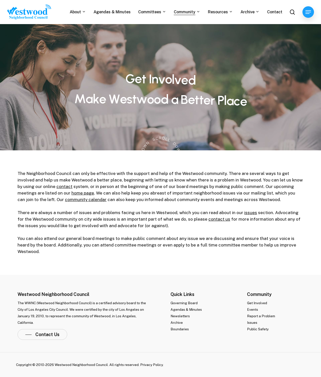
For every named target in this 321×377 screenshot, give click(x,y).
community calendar (86, 199)
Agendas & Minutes (186, 309)
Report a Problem (261, 316)
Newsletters (180, 316)
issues (250, 212)
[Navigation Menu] (308, 12)
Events (252, 309)
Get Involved (257, 303)
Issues (252, 323)
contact (64, 186)
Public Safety (258, 329)
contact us (219, 219)
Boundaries (180, 329)
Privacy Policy (151, 365)
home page (82, 193)
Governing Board (184, 303)
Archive (177, 323)
